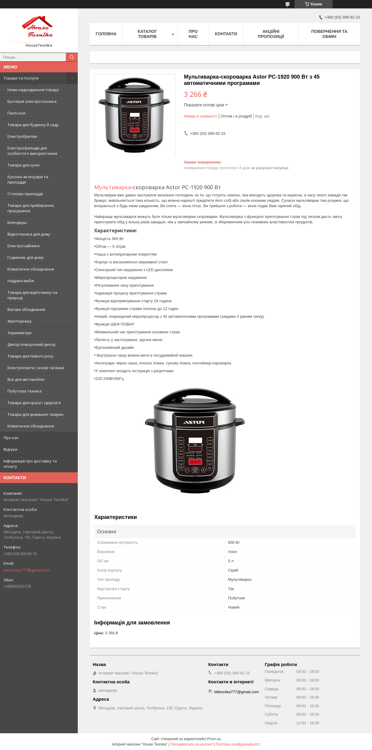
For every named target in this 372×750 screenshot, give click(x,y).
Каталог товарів (147, 34)
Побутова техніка (24, 391)
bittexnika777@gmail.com (26, 570)
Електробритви (22, 136)
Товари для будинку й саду (33, 124)
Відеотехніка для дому (28, 234)
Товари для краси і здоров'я (34, 402)
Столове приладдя (25, 193)
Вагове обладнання (26, 309)
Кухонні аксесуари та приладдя (27, 179)
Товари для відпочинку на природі (32, 295)
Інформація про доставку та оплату (30, 463)
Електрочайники (23, 245)
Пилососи (16, 113)
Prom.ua (214, 739)
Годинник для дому (25, 257)
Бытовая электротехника (32, 101)
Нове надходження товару (33, 89)
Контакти (226, 33)
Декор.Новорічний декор (31, 344)
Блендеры (17, 222)
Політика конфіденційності (238, 744)
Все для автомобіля (25, 379)
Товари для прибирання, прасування (30, 208)
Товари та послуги (21, 78)
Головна (106, 33)
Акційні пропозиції (271, 34)
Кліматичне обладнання (30, 269)
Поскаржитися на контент (191, 744)
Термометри (19, 332)
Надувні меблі (20, 280)
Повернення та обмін (329, 34)
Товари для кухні (23, 165)
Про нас (11, 437)
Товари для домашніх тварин (35, 414)
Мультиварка (112, 187)
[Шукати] (72, 57)
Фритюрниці (19, 321)
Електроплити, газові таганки (35, 367)
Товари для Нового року (30, 356)
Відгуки (10, 449)
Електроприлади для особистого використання (32, 150)
